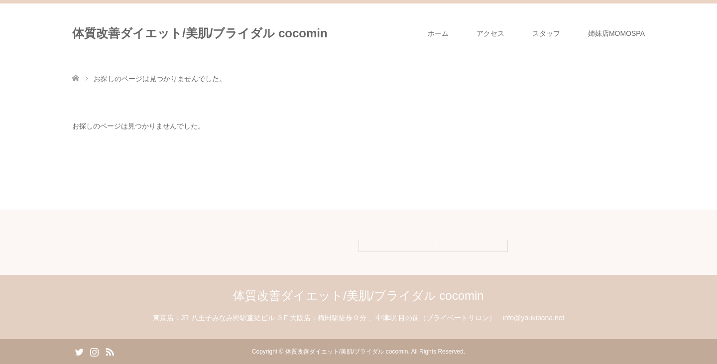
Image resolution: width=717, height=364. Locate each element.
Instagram (94, 351)
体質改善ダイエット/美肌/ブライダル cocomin (200, 33)
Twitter (79, 351)
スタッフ (546, 33)
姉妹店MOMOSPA (616, 33)
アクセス (490, 33)
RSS (110, 351)
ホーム (438, 33)
